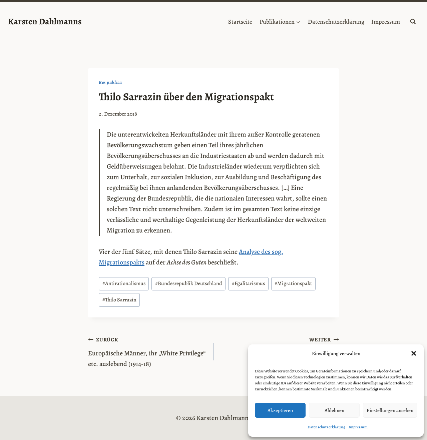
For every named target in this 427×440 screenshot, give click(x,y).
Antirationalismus (123, 283)
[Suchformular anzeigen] (413, 22)
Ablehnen (334, 410)
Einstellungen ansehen (390, 410)
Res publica (110, 82)
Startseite (240, 22)
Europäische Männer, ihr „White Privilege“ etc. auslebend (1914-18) (147, 351)
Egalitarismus (248, 283)
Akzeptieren (280, 410)
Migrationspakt (293, 283)
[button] (413, 353)
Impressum (358, 427)
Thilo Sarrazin (119, 299)
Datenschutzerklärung (326, 427)
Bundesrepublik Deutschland (188, 283)
